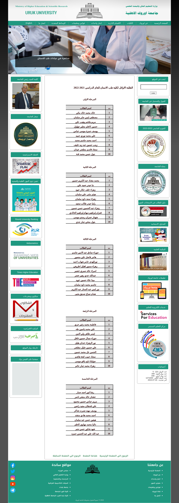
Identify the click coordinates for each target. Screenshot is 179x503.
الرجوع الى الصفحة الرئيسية (114, 456)
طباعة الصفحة (90, 456)
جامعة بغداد (63, 487)
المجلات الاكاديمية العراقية (58, 483)
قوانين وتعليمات (78, 23)
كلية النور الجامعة (61, 491)
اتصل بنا (42, 23)
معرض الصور (155, 483)
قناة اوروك (156, 491)
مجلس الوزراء (63, 470)
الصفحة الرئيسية (161, 23)
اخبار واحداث (96, 23)
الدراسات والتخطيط (61, 479)
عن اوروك (143, 23)
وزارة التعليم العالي (60, 474)
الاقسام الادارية (114, 23)
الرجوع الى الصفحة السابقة (67, 456)
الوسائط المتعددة (58, 23)
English (29, 23)
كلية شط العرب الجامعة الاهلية (56, 495)
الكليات (130, 23)
